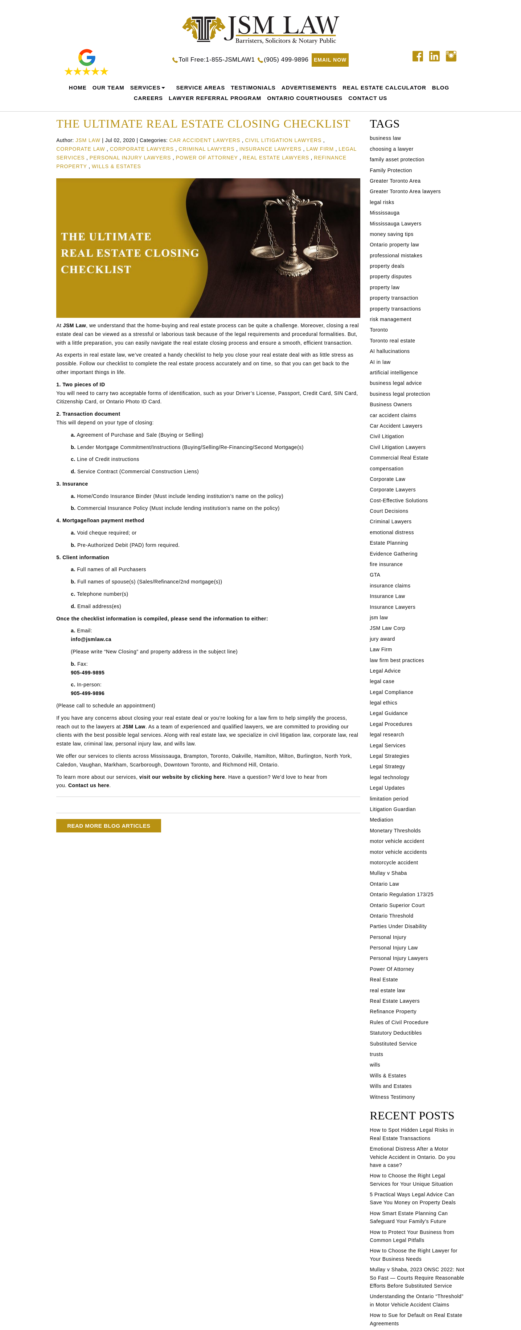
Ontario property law (394, 245)
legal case (382, 681)
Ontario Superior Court (397, 905)
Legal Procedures (391, 724)
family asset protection (397, 159)
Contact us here (88, 785)
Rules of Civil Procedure (399, 1022)
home (78, 87)
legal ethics (383, 703)
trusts (376, 1054)
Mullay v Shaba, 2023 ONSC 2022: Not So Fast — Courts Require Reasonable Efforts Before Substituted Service (417, 1278)
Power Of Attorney (207, 158)
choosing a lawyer (392, 149)
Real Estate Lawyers (276, 158)
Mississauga (385, 213)
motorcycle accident (394, 862)
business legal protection (400, 394)
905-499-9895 (87, 673)
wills (375, 1065)
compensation (386, 468)
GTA (375, 575)
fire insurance (386, 564)
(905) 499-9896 (286, 59)
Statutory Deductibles (396, 1033)
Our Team (108, 87)
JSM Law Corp (387, 628)
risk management (390, 319)
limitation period (389, 799)
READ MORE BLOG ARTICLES (108, 826)
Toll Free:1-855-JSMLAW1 (217, 59)
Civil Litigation (387, 436)
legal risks (382, 202)
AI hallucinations (390, 351)
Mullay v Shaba (388, 873)
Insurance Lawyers (270, 149)
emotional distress (392, 532)
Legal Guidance (389, 713)
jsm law (379, 617)
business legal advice (396, 383)
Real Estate (384, 979)
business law (385, 138)
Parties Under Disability (398, 926)
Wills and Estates (391, 1086)
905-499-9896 (87, 693)
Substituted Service (393, 1044)
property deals (387, 266)
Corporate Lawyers (142, 149)
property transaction (394, 298)
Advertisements (309, 87)
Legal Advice (385, 671)
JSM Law (74, 325)
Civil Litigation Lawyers (283, 140)
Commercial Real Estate (399, 458)
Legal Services (388, 745)
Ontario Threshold (391, 916)
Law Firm (320, 149)
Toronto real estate (392, 341)
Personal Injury (388, 937)
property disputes (391, 276)
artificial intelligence (394, 372)
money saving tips (392, 234)
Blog (440, 87)
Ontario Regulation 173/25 (402, 894)
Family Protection (391, 170)
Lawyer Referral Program (215, 98)
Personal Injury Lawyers (130, 158)
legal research (387, 734)
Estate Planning (389, 543)
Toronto (379, 330)
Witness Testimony (392, 1097)
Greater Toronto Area (395, 181)
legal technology (389, 777)
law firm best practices (397, 660)
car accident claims (393, 415)
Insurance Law (387, 596)
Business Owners (391, 404)
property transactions (395, 309)
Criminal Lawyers (206, 149)
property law (384, 287)
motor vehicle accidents (398, 852)
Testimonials (253, 87)
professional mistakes (396, 255)
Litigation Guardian (393, 809)
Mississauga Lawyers (396, 223)
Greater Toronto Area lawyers (405, 191)
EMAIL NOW (330, 60)
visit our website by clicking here (182, 777)
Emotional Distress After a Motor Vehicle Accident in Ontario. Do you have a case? (412, 1157)
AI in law (380, 362)
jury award (382, 639)
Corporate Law (80, 149)
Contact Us (367, 98)
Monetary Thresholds (395, 831)
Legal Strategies (389, 756)
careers (148, 98)
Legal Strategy (387, 766)
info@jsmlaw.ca (91, 639)
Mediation (381, 820)
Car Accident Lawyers (204, 140)
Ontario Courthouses (304, 98)
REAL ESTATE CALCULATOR (384, 87)
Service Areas (200, 87)
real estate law (387, 990)
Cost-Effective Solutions (399, 500)
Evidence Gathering (394, 554)
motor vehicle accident (397, 841)
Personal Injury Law (394, 948)
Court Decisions (389, 511)
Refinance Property (393, 1011)
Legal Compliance (391, 692)
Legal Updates (387, 788)
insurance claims (390, 586)
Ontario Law (384, 884)
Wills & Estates (116, 166)
